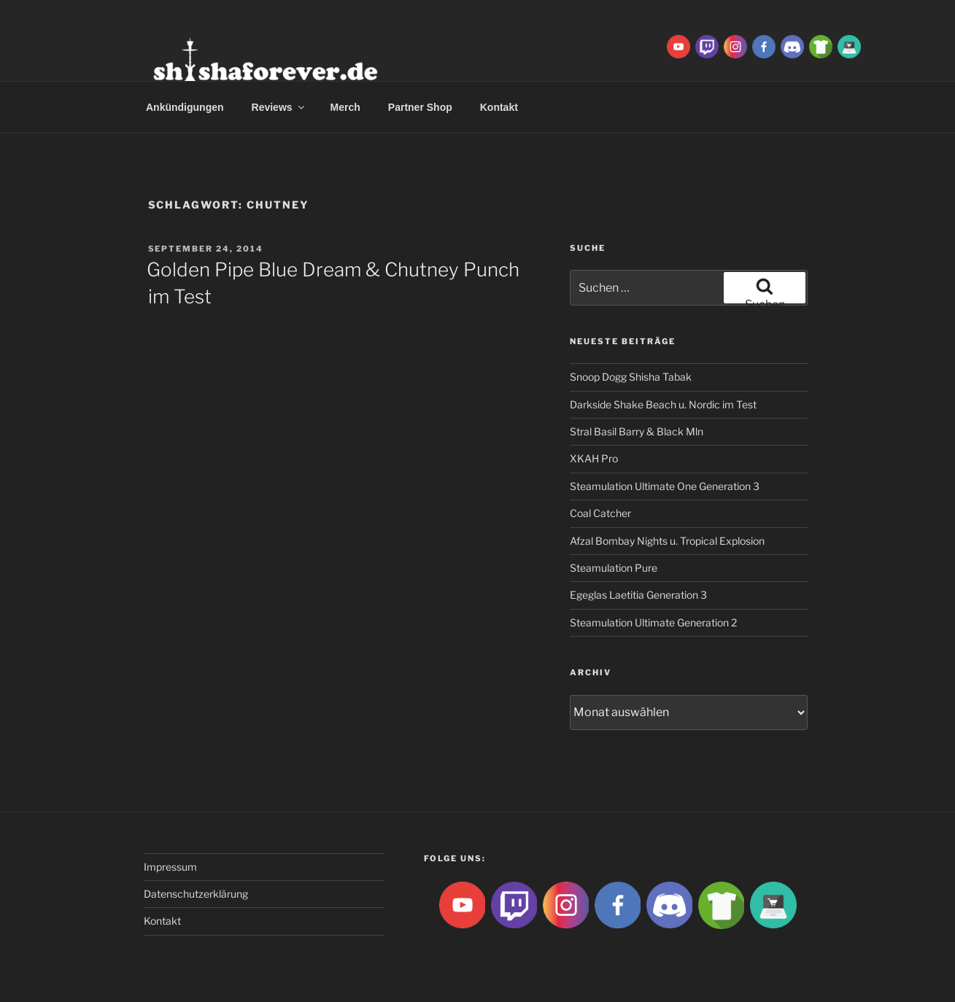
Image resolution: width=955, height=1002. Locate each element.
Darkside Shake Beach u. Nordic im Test (663, 404)
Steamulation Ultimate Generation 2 (653, 622)
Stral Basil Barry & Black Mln (636, 431)
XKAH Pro (594, 458)
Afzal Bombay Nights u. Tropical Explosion (667, 541)
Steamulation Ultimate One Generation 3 (664, 486)
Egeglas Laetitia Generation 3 (638, 595)
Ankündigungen (185, 107)
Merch (345, 107)
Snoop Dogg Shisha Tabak (631, 376)
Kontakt (499, 107)
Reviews (279, 107)
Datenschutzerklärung (196, 894)
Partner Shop (420, 107)
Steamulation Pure (613, 568)
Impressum (170, 867)
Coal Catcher (600, 513)
